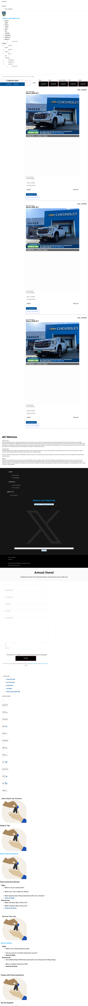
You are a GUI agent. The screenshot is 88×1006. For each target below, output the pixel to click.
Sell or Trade (7, 31)
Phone (8, 368)
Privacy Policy (33, 383)
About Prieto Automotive (9, 574)
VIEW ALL (5, 833)
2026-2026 (18, 76)
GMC (24, 76)
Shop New (8, 46)
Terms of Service (43, 383)
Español (4, 1)
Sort (34, 83)
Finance (11, 60)
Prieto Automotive (11, 18)
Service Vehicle (6, 663)
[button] (5, 43)
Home (3, 76)
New (14, 76)
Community (15, 41)
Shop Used (8, 51)
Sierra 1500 (28, 76)
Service (11, 62)
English (4, 6)
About (7, 39)
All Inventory (9, 76)
